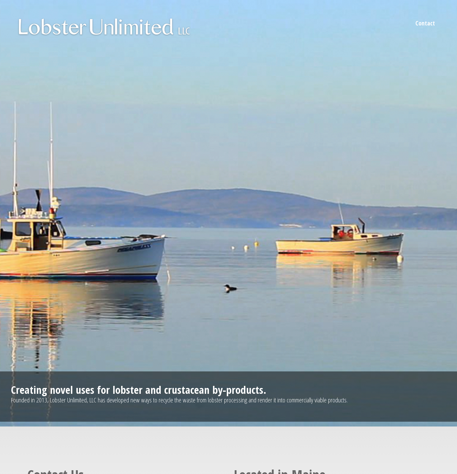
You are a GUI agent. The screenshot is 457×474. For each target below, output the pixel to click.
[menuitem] (425, 23)
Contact (425, 23)
